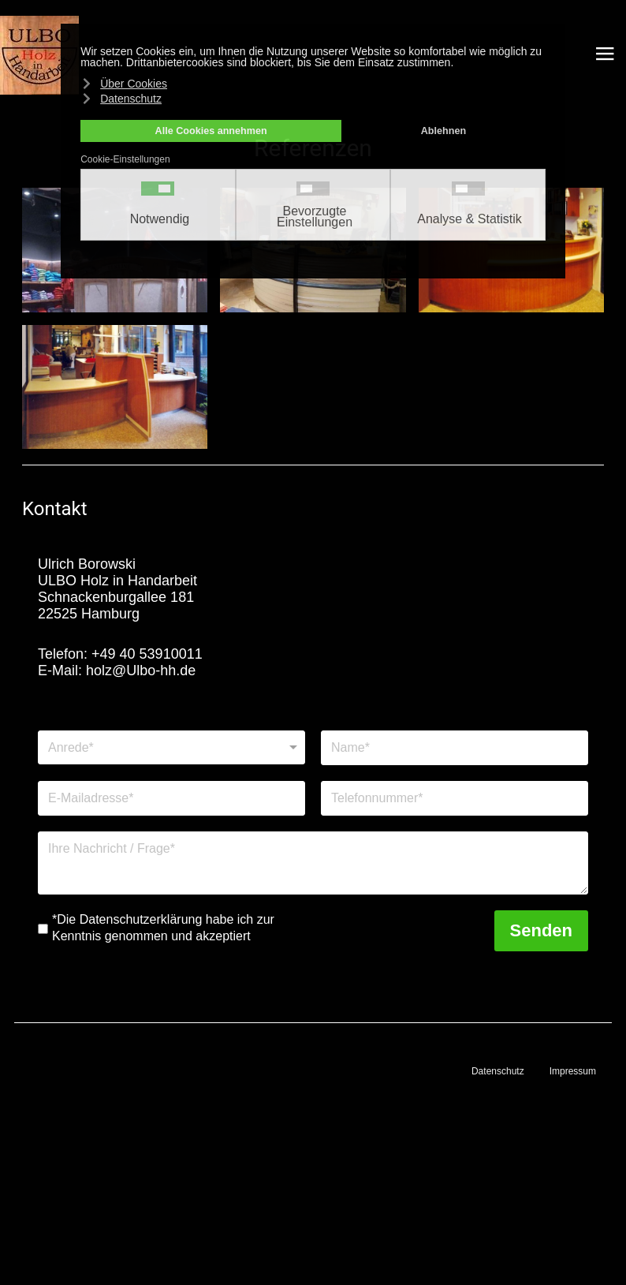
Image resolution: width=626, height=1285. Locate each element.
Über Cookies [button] (133, 83)
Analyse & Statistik (469, 219)
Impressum (573, 1071)
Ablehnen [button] (443, 130)
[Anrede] (171, 747)
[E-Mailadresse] (171, 798)
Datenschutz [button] (131, 98)
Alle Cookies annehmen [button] (211, 130)
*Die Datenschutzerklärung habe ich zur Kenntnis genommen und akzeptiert (163, 928)
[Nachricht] (313, 863)
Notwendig (160, 219)
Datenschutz (497, 1071)
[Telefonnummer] (454, 798)
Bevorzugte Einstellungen (314, 217)
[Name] (454, 747)
